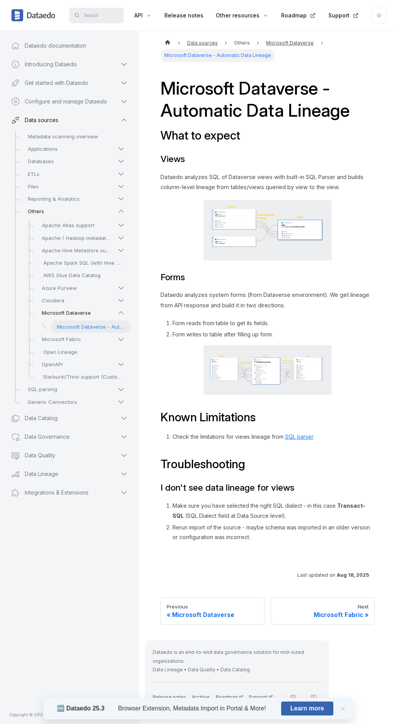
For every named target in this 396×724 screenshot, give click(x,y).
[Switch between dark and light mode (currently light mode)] (379, 15)
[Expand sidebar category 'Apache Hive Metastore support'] (121, 250)
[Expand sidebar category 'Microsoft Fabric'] (121, 339)
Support (343, 15)
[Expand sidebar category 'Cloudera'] (121, 300)
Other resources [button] (242, 15)
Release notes (183, 15)
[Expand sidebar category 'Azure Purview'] (121, 288)
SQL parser (299, 436)
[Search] (96, 15)
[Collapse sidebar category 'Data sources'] (124, 120)
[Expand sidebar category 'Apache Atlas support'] (121, 225)
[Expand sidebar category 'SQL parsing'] (121, 389)
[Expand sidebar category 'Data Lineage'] (124, 474)
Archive (201, 697)
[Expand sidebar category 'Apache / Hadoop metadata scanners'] (121, 238)
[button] (62, 64)
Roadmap (298, 15)
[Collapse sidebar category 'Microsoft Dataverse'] (121, 312)
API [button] (143, 15)
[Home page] (167, 43)
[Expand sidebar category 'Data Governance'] (124, 436)
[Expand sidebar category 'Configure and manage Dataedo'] (124, 101)
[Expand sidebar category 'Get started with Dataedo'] (124, 83)
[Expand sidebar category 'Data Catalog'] (124, 418)
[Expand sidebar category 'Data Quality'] (124, 455)
